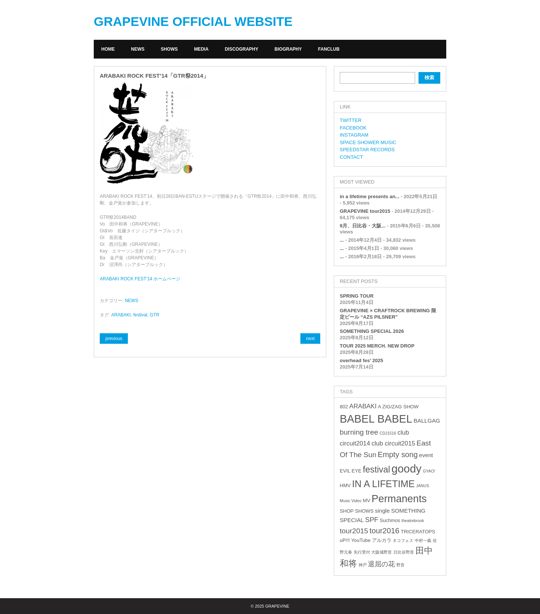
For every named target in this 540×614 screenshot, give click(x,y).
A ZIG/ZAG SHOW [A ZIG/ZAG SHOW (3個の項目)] (398, 406)
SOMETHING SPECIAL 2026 (372, 331)
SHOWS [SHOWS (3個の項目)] (364, 511)
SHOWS (169, 49)
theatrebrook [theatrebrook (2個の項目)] (413, 520)
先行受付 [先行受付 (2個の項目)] (362, 552)
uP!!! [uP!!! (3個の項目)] (345, 540)
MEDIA (201, 49)
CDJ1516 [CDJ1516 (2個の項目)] (388, 433)
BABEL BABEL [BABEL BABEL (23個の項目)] (376, 419)
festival (140, 315)
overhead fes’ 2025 (361, 360)
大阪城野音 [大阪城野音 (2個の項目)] (381, 552)
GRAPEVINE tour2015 (365, 211)
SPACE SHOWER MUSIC (368, 142)
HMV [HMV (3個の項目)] (345, 485)
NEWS (137, 49)
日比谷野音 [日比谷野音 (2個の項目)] (403, 552)
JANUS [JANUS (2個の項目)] (422, 485)
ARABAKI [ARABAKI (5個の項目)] (362, 406)
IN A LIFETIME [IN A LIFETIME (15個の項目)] (383, 484)
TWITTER (351, 120)
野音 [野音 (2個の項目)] (400, 565)
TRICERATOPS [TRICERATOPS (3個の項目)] (418, 531)
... (342, 240)
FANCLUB (328, 49)
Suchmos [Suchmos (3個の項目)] (390, 520)
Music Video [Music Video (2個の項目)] (351, 500)
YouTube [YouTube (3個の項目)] (360, 540)
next (310, 338)
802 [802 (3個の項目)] (344, 406)
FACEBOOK (353, 128)
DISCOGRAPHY (241, 49)
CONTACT (351, 157)
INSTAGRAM (354, 135)
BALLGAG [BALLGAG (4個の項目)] (427, 420)
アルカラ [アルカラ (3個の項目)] (382, 540)
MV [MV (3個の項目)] (366, 500)
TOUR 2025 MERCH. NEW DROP (377, 346)
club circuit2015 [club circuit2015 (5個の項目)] (393, 443)
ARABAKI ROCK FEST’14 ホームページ (140, 278)
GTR (154, 315)
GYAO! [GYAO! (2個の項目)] (429, 471)
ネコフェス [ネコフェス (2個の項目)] (403, 540)
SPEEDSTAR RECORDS (367, 149)
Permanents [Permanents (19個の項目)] (399, 498)
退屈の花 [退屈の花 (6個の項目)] (381, 564)
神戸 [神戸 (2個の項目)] (362, 565)
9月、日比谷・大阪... (363, 226)
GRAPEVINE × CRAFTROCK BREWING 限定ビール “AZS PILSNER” (388, 314)
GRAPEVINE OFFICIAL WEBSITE (193, 21)
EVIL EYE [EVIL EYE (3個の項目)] (351, 471)
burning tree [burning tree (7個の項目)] (359, 432)
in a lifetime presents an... (369, 196)
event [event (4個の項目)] (426, 455)
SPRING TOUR (357, 296)
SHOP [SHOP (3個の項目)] (347, 511)
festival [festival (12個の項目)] (376, 469)
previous (113, 338)
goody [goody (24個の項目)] (407, 468)
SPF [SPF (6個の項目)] (371, 520)
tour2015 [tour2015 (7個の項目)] (354, 531)
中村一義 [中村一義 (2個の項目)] (423, 540)
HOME (108, 49)
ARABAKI (121, 315)
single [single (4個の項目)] (382, 510)
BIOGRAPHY (288, 49)
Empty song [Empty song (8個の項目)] (398, 454)
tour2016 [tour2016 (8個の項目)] (384, 531)
